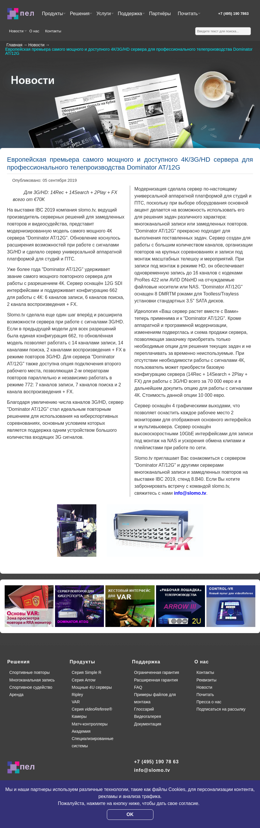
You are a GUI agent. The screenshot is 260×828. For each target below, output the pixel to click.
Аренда (16, 694)
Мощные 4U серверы (92, 687)
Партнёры (160, 13)
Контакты (53, 31)
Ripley (77, 694)
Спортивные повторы (29, 672)
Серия (92, 709)
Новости (17, 33)
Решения (81, 16)
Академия (81, 731)
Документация (147, 724)
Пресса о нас (209, 702)
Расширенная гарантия (156, 680)
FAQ (138, 687)
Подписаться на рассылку (221, 709)
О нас (34, 31)
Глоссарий (144, 709)
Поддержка (131, 16)
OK (130, 814)
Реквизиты (207, 680)
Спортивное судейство (30, 687)
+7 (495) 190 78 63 (156, 761)
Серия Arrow (83, 680)
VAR (76, 702)
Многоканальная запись (32, 680)
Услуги (104, 16)
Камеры (79, 716)
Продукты (53, 16)
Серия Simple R (86, 672)
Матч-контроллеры (89, 724)
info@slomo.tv (190, 493)
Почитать (189, 16)
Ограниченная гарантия (156, 672)
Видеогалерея (147, 716)
